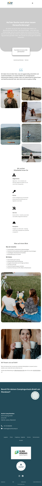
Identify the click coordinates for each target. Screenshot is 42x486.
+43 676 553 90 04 (36, 370)
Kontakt (21, 440)
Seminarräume (36, 437)
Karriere (26, 60)
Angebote (23, 437)
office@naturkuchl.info (19, 370)
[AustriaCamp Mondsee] (19, 60)
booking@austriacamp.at (10, 428)
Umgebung (17, 437)
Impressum (3, 482)
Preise (11, 437)
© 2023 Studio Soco (21, 484)
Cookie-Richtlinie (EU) (37, 482)
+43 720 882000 (7, 426)
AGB (13, 482)
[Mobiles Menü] (32, 3)
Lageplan (6, 437)
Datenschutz (23, 482)
